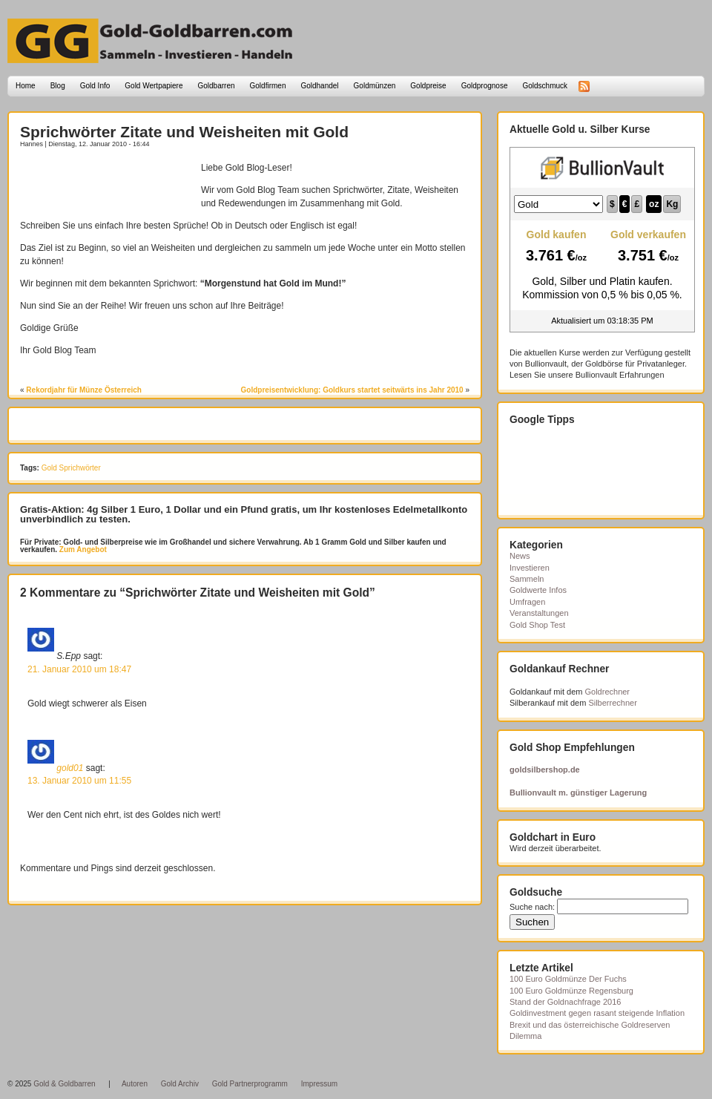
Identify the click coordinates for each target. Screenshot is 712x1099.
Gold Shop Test (537, 624)
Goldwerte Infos (538, 589)
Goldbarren (216, 86)
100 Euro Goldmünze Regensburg (571, 990)
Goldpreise (428, 86)
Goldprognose (484, 86)
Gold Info (95, 86)
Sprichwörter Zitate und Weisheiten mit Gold (184, 131)
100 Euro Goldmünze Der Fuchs (568, 978)
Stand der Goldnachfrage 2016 (565, 1001)
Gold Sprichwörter (71, 468)
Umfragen (527, 601)
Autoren (135, 1084)
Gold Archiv (180, 1084)
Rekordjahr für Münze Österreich (84, 390)
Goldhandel (319, 86)
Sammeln (527, 578)
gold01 (69, 767)
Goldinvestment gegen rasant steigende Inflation (597, 1012)
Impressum (319, 1084)
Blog (57, 86)
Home (26, 86)
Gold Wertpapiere (153, 86)
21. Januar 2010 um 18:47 (79, 669)
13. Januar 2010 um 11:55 (79, 780)
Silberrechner (612, 702)
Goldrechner (607, 691)
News (520, 555)
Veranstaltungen (539, 612)
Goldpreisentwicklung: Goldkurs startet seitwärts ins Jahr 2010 (352, 390)
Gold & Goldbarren (64, 1084)
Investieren (530, 567)
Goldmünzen (375, 86)
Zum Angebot (82, 549)
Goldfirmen (268, 86)
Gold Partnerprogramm (250, 1084)
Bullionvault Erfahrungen (620, 374)
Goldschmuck (544, 86)
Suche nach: (532, 906)
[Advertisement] (107, 183)
